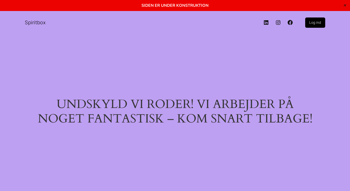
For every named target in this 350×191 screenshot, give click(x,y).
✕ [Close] (344, 5)
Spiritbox (35, 23)
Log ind (315, 22)
